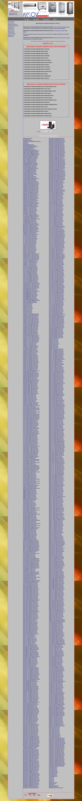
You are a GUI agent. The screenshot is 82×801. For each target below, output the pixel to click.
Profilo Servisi (11, 32)
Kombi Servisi (11, 23)
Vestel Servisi (11, 29)
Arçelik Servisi (11, 27)
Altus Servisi (11, 36)
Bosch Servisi (11, 31)
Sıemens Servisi (12, 33)
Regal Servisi (11, 35)
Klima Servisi (11, 21)
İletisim (55, 19)
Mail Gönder (36, 19)
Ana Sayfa (26, 19)
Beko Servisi (11, 28)
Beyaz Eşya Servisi (12, 24)
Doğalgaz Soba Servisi (13, 25)
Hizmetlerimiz (46, 19)
